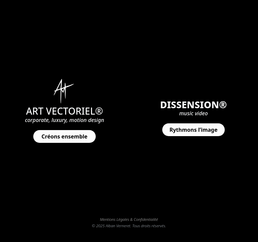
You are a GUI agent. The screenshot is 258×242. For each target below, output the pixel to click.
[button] (64, 136)
